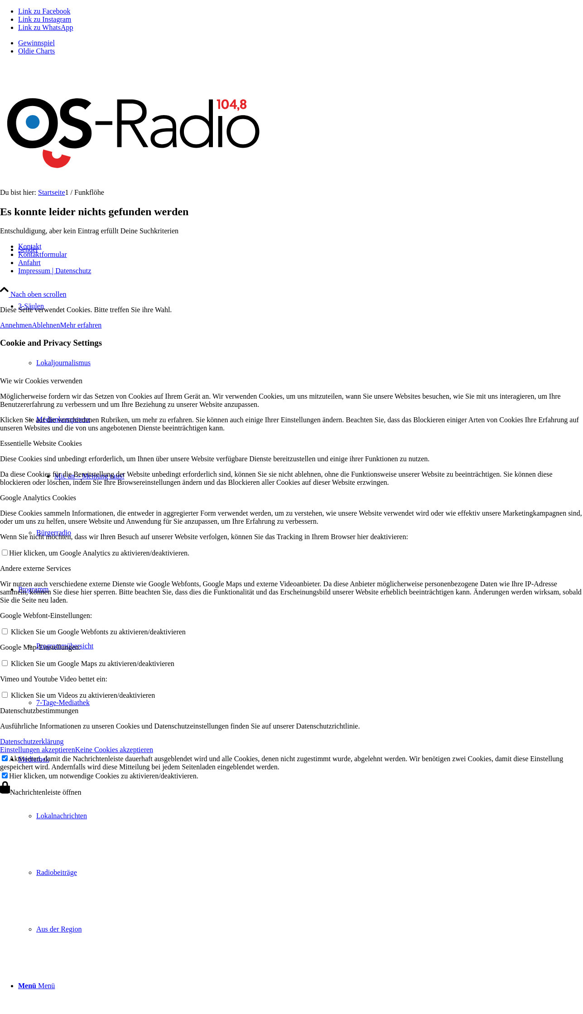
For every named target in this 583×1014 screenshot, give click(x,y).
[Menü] (36, 986)
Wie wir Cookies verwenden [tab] (41, 381)
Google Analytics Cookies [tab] (38, 498)
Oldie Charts (36, 51)
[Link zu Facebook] (44, 11)
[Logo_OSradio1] (135, 185)
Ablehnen (46, 325)
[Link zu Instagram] (44, 19)
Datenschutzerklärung (31, 741)
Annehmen (16, 325)
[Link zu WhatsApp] (45, 27)
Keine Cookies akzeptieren (114, 749)
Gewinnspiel (36, 43)
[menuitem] (300, 43)
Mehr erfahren (80, 325)
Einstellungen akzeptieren (37, 749)
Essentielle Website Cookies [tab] (41, 443)
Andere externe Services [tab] (35, 568)
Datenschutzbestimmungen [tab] (39, 711)
